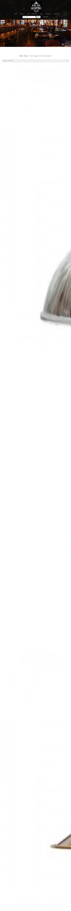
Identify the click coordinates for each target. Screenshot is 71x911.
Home (15, 14)
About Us (22, 14)
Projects (35, 14)
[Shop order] (35, 60)
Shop (25, 56)
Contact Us (48, 14)
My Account (57, 14)
